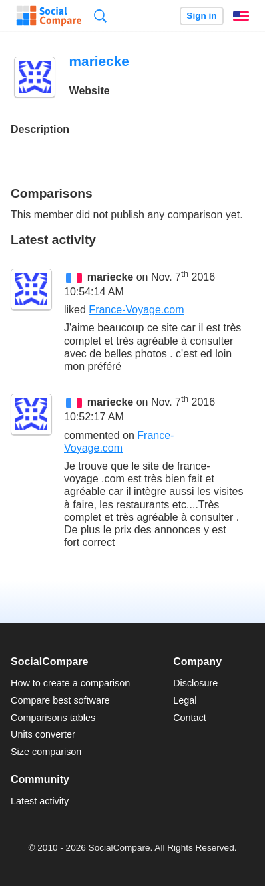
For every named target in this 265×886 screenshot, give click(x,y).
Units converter (43, 734)
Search (100, 15)
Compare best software (60, 700)
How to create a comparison (70, 683)
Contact (189, 717)
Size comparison (46, 751)
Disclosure (195, 683)
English (241, 16)
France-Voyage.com (136, 309)
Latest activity (40, 801)
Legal (184, 700)
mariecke (110, 277)
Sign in (201, 16)
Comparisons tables (53, 717)
